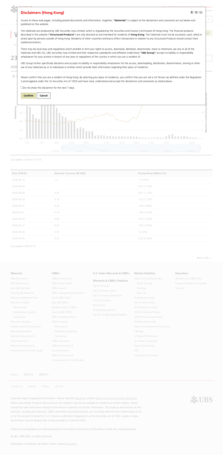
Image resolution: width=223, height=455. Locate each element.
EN (200, 12)
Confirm (28, 95)
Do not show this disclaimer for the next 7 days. (48, 87)
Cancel (44, 95)
